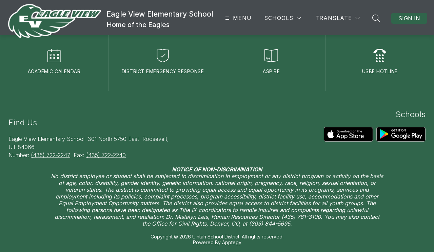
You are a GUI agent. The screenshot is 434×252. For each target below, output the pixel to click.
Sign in (409, 18)
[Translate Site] (337, 18)
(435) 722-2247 (50, 155)
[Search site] (376, 18)
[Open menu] (237, 18)
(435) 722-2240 (106, 155)
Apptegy (231, 242)
